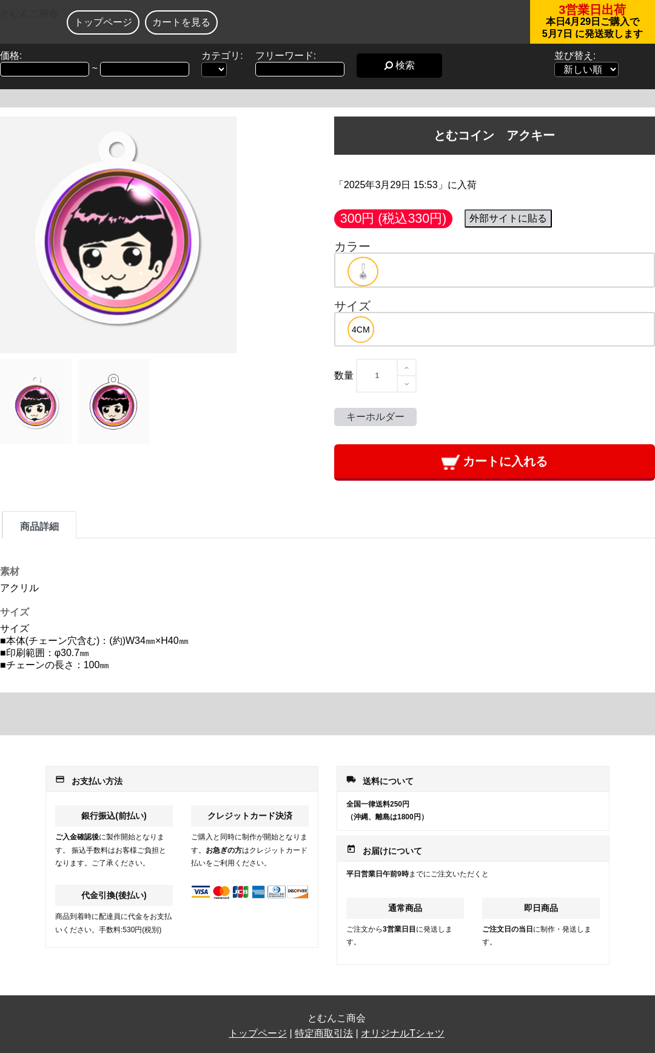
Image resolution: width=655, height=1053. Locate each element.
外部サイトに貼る (508, 218)
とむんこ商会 (29, 13)
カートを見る (181, 22)
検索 (399, 65)
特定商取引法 (324, 1033)
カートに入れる (495, 462)
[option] (363, 271)
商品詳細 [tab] (39, 526)
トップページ (103, 22)
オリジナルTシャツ (403, 1033)
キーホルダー (375, 416)
